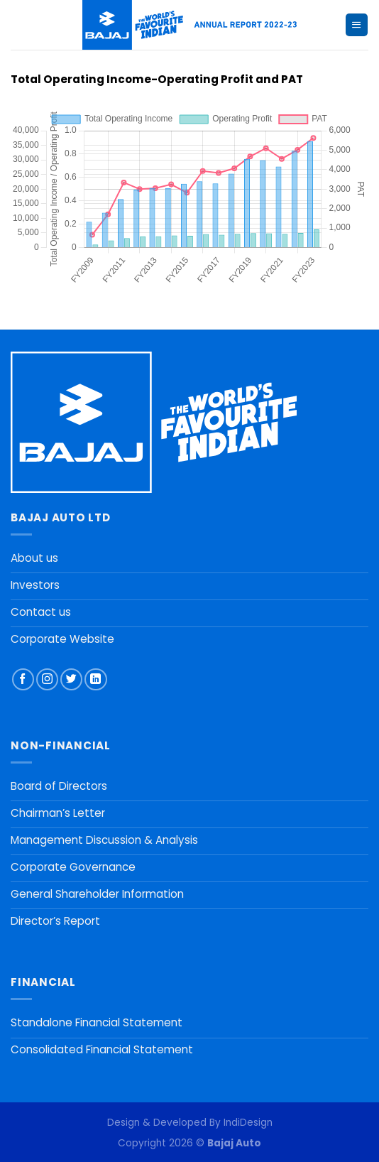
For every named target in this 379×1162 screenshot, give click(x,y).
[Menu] (356, 24)
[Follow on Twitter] (71, 679)
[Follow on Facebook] (23, 679)
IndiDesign (248, 1122)
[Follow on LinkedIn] (95, 679)
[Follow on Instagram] (47, 679)
